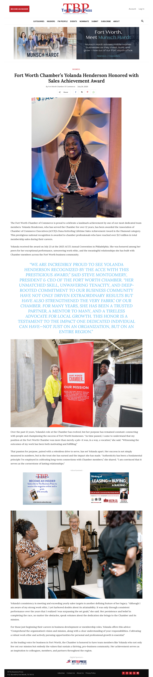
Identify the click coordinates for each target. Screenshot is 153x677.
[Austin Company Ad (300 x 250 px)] (109, 488)
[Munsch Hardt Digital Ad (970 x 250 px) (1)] (76, 43)
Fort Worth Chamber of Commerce (61, 86)
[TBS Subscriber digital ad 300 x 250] (42, 488)
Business (76, 69)
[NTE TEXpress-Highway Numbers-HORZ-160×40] (76, 661)
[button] (141, 21)
